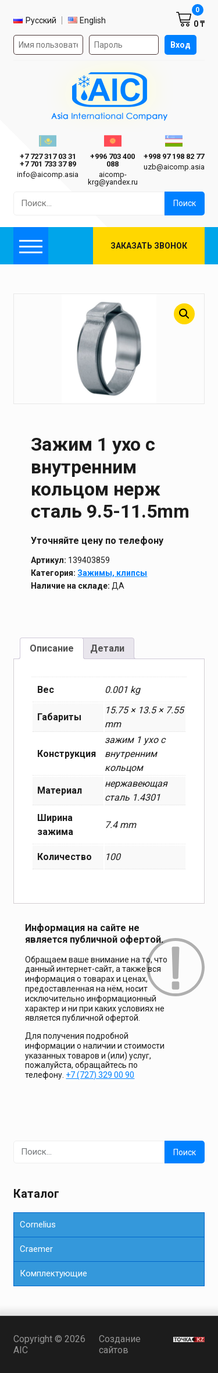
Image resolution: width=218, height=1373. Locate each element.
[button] (184, 313)
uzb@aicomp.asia (174, 166)
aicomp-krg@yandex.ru (113, 178)
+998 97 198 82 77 (174, 156)
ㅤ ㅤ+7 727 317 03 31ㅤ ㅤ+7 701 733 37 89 (48, 160)
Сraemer (36, 1249)
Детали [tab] (107, 648)
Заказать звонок (148, 245)
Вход (180, 44)
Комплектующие (53, 1273)
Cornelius (38, 1224)
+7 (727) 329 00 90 (100, 1075)
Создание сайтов (132, 1344)
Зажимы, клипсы (112, 573)
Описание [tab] (52, 648)
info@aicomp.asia (47, 174)
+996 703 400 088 (112, 160)
